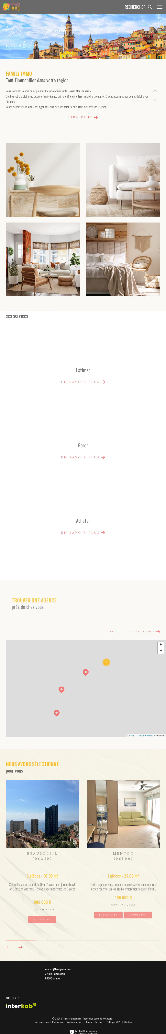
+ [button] (161, 645)
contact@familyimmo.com (58, 969)
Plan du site (58, 1022)
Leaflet (130, 735)
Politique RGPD (114, 1022)
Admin (89, 1022)
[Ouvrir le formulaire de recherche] (138, 7)
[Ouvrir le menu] (159, 7)
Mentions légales (75, 1022)
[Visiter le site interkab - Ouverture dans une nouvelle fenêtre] (21, 1005)
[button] (20, 947)
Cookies (128, 1022)
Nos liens (99, 1022)
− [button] (161, 651)
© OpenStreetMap (144, 735)
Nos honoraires (42, 1022)
